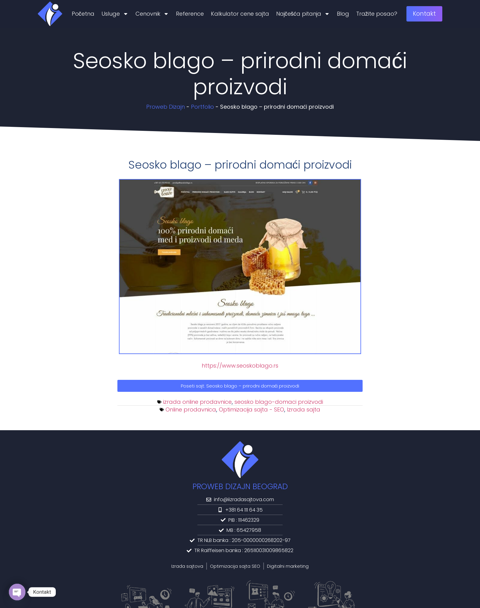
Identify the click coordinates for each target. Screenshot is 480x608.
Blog (343, 14)
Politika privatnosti (210, 590)
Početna (83, 14)
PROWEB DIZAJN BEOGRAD (240, 486)
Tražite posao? (376, 14)
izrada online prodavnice (197, 402)
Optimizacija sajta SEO (235, 566)
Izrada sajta (303, 409)
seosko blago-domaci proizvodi (278, 402)
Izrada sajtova (187, 566)
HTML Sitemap (274, 590)
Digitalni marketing (288, 566)
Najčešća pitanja (303, 14)
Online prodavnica (191, 409)
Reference (190, 14)
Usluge (114, 14)
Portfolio (202, 107)
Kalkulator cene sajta (240, 14)
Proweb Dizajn (165, 107)
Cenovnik (152, 14)
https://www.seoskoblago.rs (240, 365)
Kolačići (244, 590)
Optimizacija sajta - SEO (251, 409)
